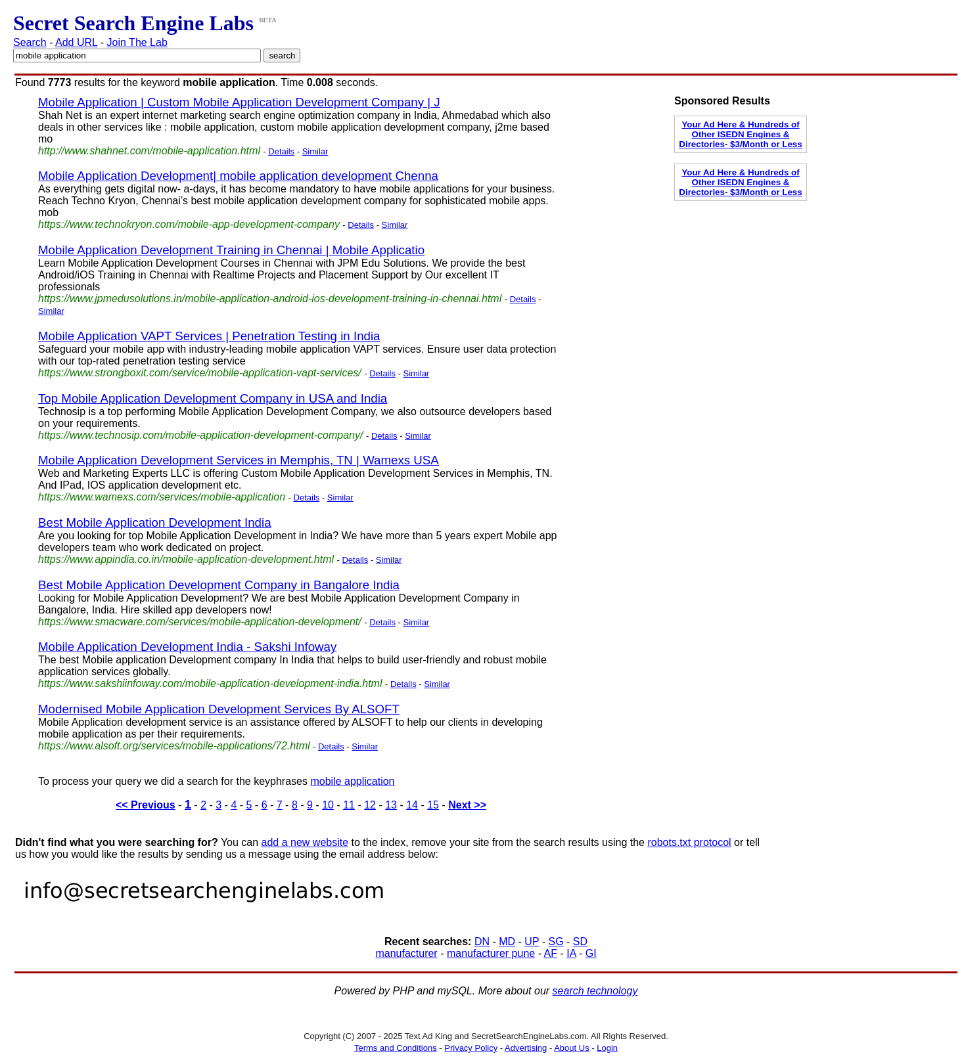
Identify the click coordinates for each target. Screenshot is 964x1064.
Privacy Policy (470, 1048)
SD (580, 941)
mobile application (352, 781)
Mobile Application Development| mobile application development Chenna (238, 176)
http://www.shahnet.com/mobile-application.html (149, 150)
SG (555, 941)
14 (412, 804)
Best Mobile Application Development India (154, 522)
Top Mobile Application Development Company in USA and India (212, 398)
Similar (315, 151)
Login (607, 1048)
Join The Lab (137, 42)
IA (571, 953)
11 (349, 804)
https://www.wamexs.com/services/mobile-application (161, 496)
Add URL (76, 42)
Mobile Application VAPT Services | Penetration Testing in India (209, 336)
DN (482, 941)
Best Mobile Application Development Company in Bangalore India (219, 585)
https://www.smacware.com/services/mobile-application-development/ (199, 621)
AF (550, 953)
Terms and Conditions (395, 1048)
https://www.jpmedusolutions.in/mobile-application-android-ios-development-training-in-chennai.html (269, 298)
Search (30, 42)
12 (370, 804)
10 (328, 804)
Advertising (526, 1048)
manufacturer (406, 953)
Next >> (467, 804)
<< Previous (145, 804)
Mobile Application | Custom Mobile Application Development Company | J (239, 102)
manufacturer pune (491, 953)
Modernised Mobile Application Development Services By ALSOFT (219, 709)
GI (591, 953)
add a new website (305, 842)
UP (531, 941)
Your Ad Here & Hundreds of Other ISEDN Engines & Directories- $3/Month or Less (740, 134)
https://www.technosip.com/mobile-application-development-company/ (200, 435)
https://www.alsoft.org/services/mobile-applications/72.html (174, 745)
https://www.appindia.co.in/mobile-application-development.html (186, 559)
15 (433, 804)
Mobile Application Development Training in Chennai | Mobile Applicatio (231, 250)
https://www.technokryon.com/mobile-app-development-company (189, 224)
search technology (595, 990)
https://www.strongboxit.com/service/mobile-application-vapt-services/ (199, 372)
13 (391, 804)
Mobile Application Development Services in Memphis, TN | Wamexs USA (238, 460)
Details (281, 151)
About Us (571, 1048)
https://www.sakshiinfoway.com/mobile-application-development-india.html (210, 683)
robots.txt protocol (689, 842)
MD (507, 941)
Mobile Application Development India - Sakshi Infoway (187, 647)
